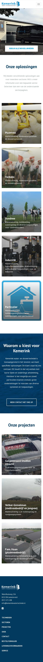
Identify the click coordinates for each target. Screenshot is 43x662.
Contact (5, 636)
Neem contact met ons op (21, 402)
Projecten (6, 627)
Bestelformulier (9, 641)
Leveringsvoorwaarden (12, 646)
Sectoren (6, 622)
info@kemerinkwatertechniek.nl (13, 603)
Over (4, 632)
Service (5, 651)
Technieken (7, 617)
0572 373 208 (7, 600)
